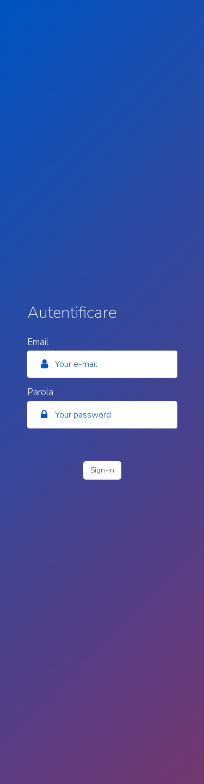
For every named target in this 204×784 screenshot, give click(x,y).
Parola (40, 391)
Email (37, 341)
